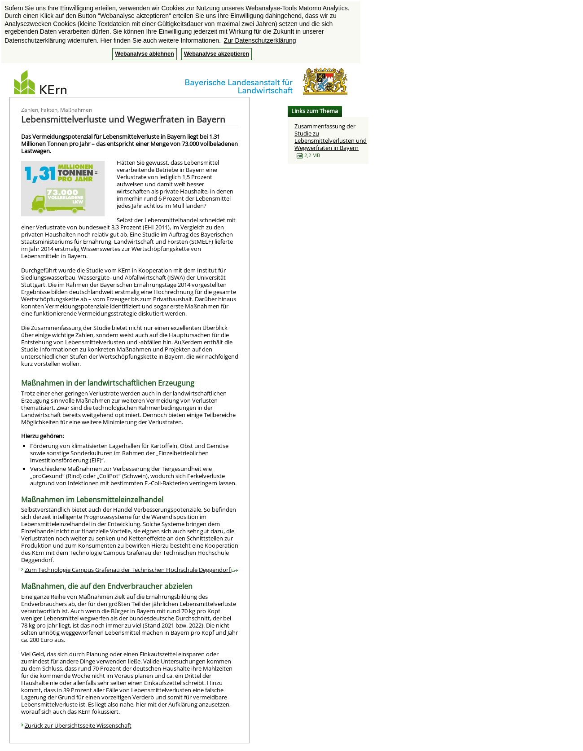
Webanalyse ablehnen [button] (144, 54)
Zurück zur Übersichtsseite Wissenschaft (78, 725)
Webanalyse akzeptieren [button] (216, 54)
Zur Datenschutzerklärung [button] (260, 40)
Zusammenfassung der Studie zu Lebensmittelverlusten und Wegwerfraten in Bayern (330, 137)
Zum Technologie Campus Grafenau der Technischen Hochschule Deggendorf (131, 570)
